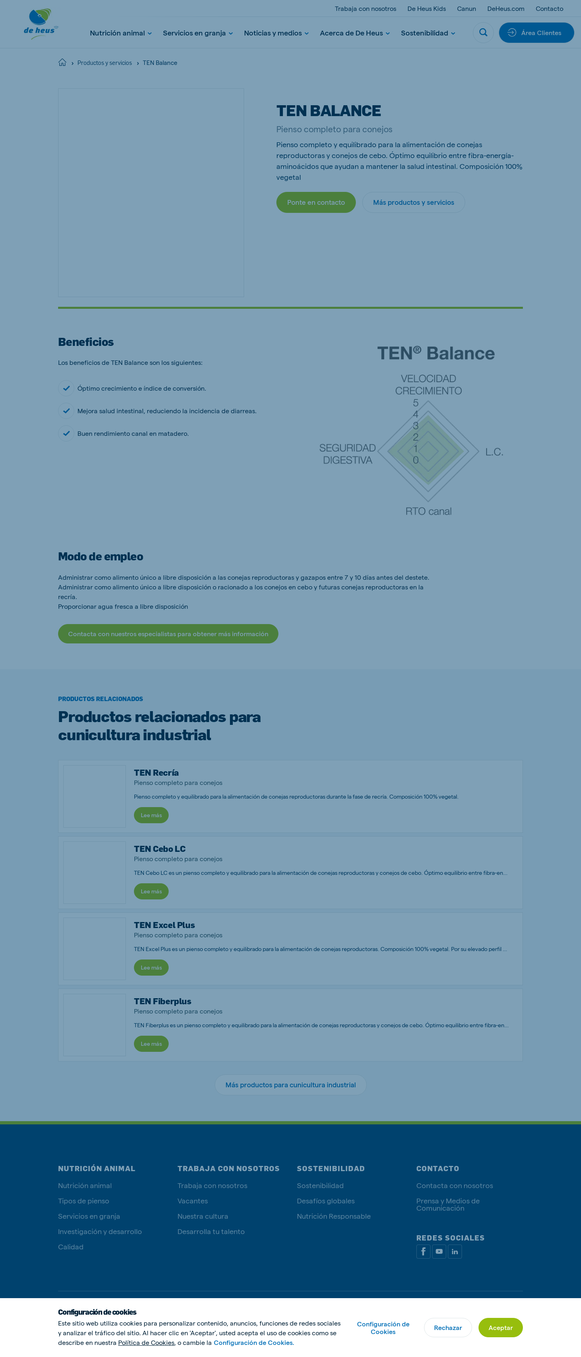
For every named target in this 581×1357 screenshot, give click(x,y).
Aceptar (501, 1327)
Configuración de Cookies (383, 1327)
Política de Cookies (146, 1342)
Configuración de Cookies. (254, 1342)
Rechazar (448, 1327)
